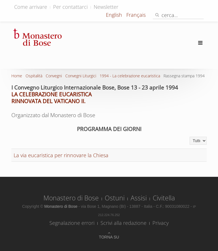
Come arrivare (30, 6)
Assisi (139, 198)
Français (136, 14)
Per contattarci (70, 6)
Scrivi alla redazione (123, 222)
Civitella (164, 198)
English (114, 14)
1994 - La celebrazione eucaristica (130, 75)
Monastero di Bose (71, 198)
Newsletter (106, 6)
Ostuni (115, 198)
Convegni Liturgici (80, 75)
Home (16, 75)
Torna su (109, 237)
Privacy (160, 222)
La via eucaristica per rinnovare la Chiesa (61, 155)
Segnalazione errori (72, 222)
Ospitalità (34, 75)
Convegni (54, 75)
